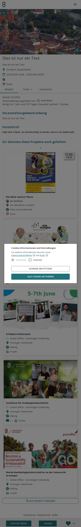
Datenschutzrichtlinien (23, 255)
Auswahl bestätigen (40, 268)
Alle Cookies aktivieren (40, 277)
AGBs (44, 255)
